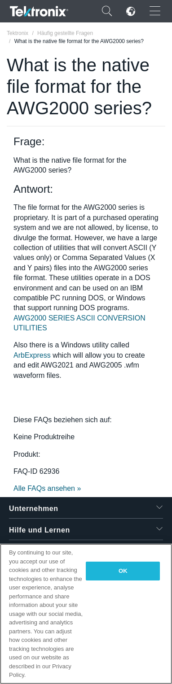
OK (123, 570)
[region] (86, 614)
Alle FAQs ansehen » (47, 488)
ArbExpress (32, 355)
